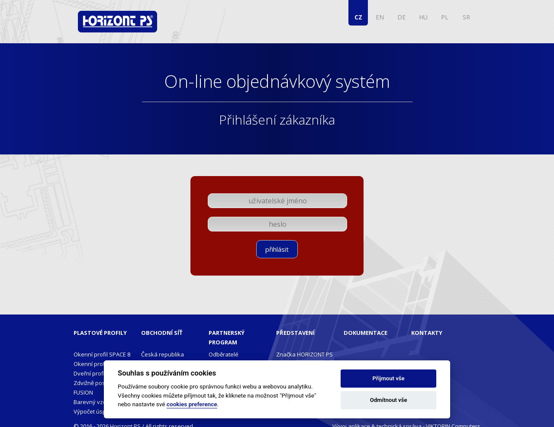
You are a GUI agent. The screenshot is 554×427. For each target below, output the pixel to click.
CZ (358, 17)
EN (380, 17)
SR (466, 17)
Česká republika (162, 354)
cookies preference (192, 404)
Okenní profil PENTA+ (101, 364)
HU (423, 17)
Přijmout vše (389, 378)
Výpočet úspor (93, 411)
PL (444, 17)
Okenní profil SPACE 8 (102, 354)
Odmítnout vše (388, 400)
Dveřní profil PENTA (99, 373)
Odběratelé (223, 354)
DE (401, 17)
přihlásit (277, 249)
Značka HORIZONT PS (304, 354)
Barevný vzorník (95, 402)
